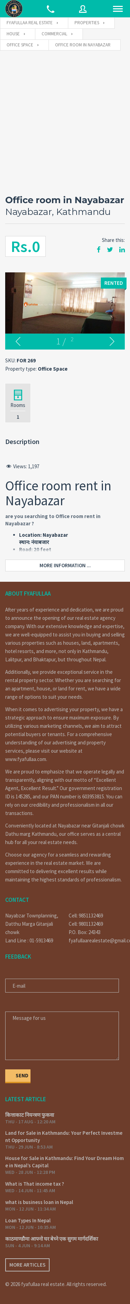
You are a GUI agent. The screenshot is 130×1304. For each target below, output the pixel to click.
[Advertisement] (65, 119)
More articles (27, 1264)
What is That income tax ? (34, 1183)
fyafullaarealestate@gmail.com (97, 940)
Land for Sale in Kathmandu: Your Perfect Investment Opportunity (63, 1136)
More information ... (65, 565)
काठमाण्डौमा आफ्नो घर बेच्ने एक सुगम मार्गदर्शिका (51, 1238)
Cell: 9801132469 (86, 924)
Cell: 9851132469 (86, 915)
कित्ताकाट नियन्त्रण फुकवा (29, 1115)
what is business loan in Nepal (39, 1202)
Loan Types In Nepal (28, 1220)
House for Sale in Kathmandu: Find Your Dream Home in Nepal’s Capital (64, 1162)
